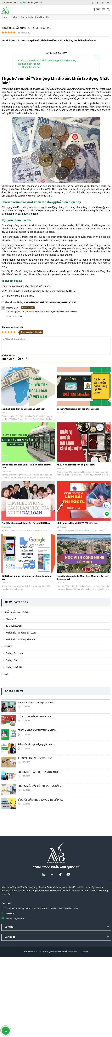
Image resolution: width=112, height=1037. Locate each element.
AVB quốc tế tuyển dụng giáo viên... (36, 744)
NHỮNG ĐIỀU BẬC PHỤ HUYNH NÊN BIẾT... (39, 772)
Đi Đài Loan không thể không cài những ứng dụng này (26, 577)
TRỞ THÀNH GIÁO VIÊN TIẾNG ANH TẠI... (38, 730)
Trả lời (8, 317)
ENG (98, 9)
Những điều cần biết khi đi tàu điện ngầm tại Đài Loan (26, 466)
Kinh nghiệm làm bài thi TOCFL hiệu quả (77, 523)
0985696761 (10, 914)
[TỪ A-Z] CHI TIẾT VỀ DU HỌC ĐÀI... (35, 716)
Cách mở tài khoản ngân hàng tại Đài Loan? (78, 409)
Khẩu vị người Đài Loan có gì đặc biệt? (76, 465)
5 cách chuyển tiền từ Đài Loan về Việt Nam (23, 409)
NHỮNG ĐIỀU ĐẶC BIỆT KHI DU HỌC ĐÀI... (39, 786)
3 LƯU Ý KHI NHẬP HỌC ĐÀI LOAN (35, 758)
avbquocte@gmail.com (15, 919)
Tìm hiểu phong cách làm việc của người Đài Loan (26, 523)
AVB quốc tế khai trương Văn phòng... (37, 703)
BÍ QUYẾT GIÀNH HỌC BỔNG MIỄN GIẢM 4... (40, 800)
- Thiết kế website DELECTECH (75, 951)
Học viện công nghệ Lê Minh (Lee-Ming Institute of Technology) (82, 577)
